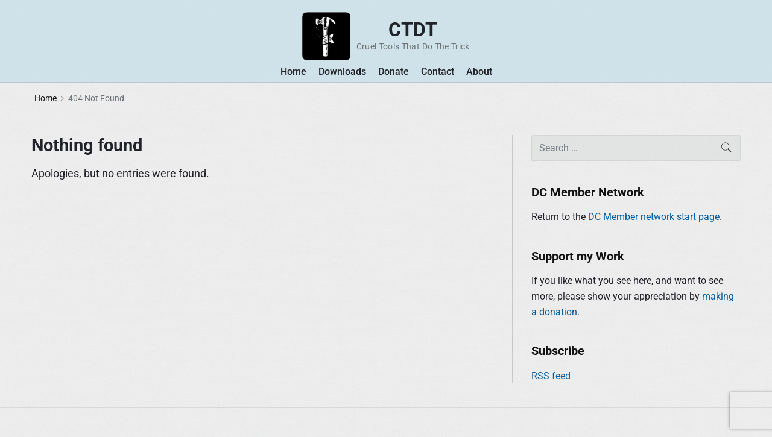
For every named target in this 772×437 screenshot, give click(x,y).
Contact (437, 71)
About (479, 71)
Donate (393, 71)
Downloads (342, 71)
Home (293, 71)
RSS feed (551, 376)
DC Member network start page (654, 216)
